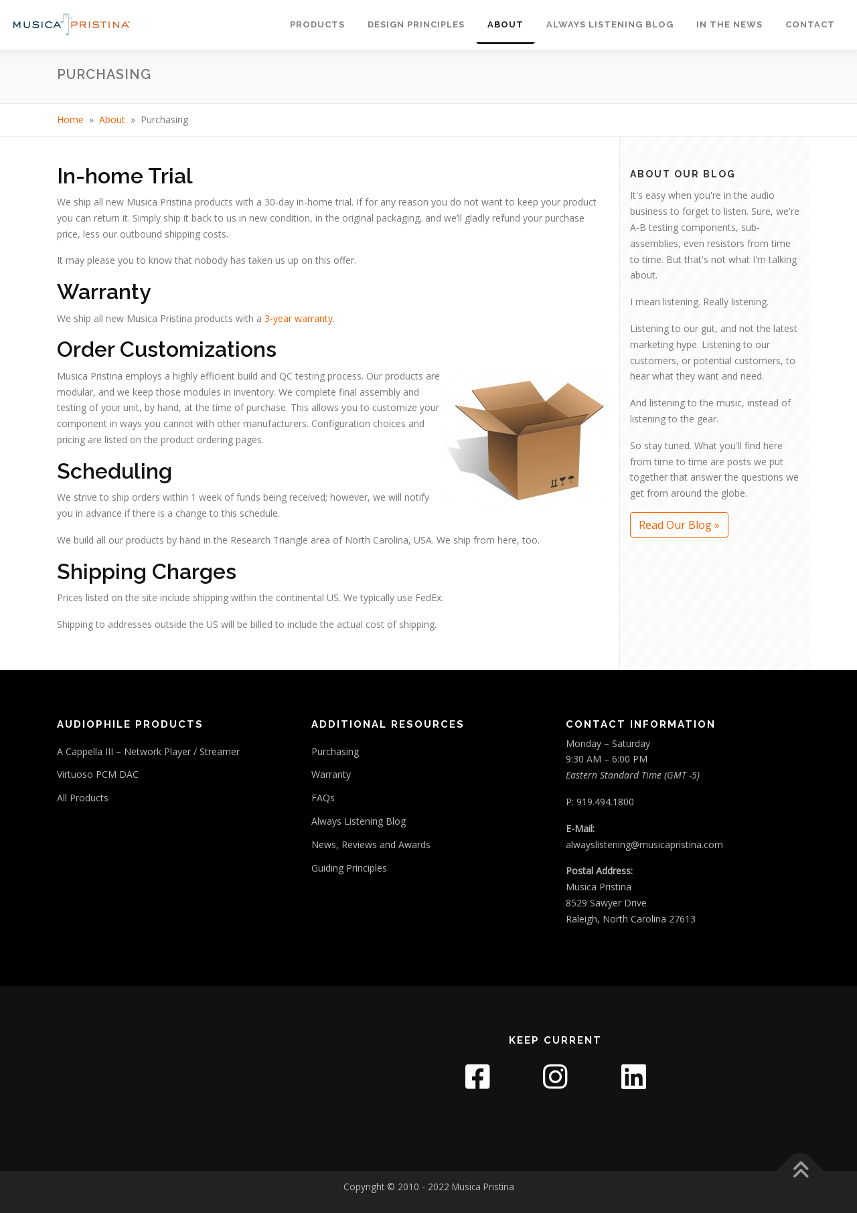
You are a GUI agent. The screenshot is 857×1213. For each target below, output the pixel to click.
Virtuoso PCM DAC (98, 774)
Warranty (331, 774)
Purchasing (335, 751)
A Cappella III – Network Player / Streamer (148, 751)
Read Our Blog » (679, 524)
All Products (82, 797)
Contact (810, 24)
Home (70, 119)
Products (317, 24)
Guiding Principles (349, 868)
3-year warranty (298, 318)
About (505, 24)
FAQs (323, 797)
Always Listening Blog (610, 24)
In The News (729, 24)
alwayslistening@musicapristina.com (644, 844)
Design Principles (416, 24)
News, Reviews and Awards (371, 844)
